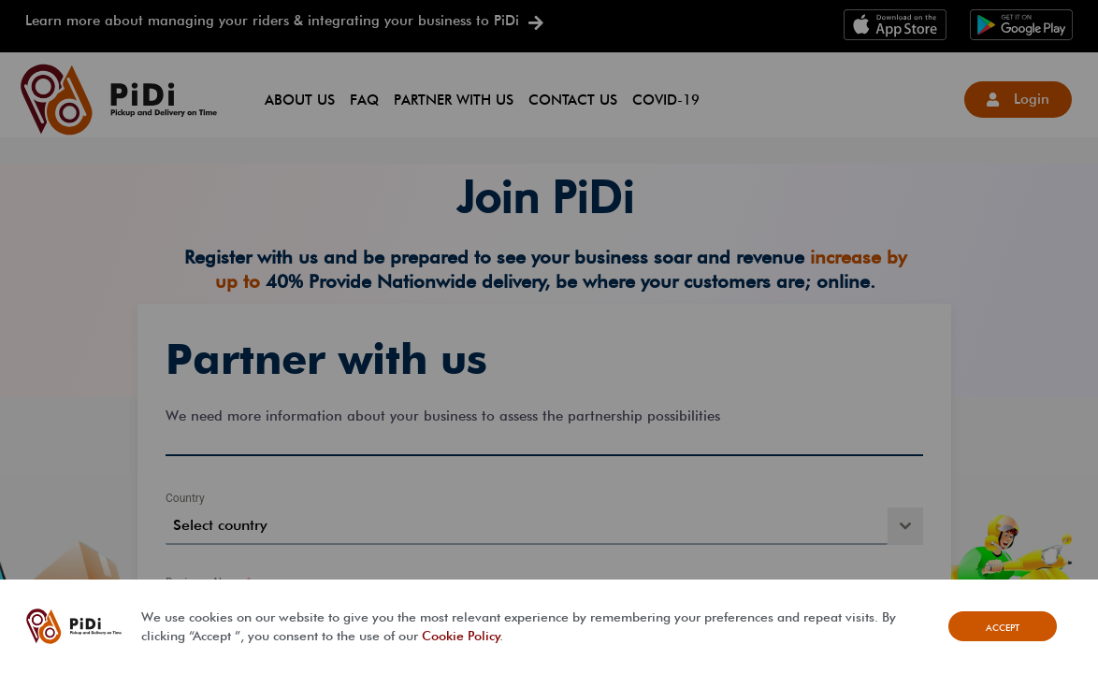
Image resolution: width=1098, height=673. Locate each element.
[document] (549, 336)
